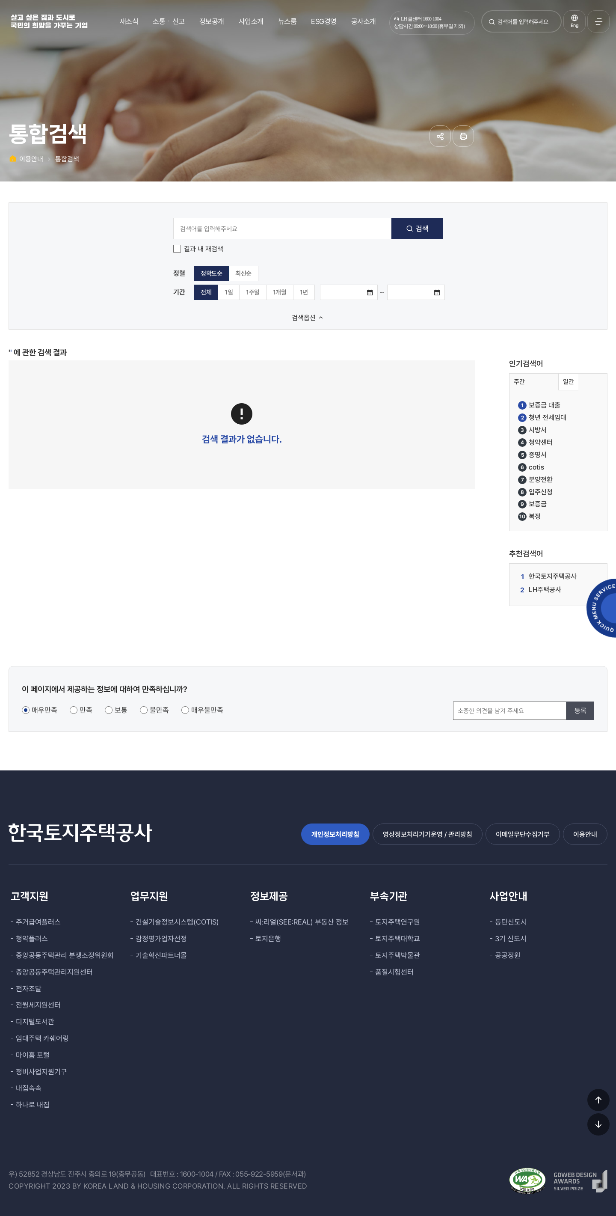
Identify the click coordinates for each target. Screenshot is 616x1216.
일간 (568, 382)
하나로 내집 (33, 1104)
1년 (304, 292)
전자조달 (28, 988)
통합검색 (67, 159)
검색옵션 (308, 317)
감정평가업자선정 (161, 938)
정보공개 (211, 21)
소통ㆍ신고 (169, 21)
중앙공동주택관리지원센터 (54, 972)
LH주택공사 (545, 590)
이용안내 (31, 159)
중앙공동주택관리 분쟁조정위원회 (65, 955)
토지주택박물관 (397, 955)
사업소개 (251, 21)
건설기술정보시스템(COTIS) (177, 922)
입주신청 (535, 492)
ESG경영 (324, 21)
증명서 (532, 455)
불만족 (159, 710)
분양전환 (535, 480)
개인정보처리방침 (335, 834)
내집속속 (28, 1088)
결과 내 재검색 (203, 249)
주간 (519, 382)
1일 (229, 292)
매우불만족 (207, 710)
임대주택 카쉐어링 (42, 1038)
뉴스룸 (287, 21)
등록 (580, 711)
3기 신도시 (511, 938)
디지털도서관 (35, 1021)
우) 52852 (24, 1174)
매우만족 (44, 710)
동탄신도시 (511, 922)
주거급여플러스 (38, 922)
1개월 (280, 292)
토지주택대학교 (397, 938)
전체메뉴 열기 (598, 21)
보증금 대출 (539, 405)
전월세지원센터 (38, 1005)
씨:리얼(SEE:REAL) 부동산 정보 (302, 922)
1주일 (253, 292)
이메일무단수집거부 (523, 834)
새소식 (129, 21)
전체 (206, 292)
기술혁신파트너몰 (161, 955)
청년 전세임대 (542, 417)
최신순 (243, 273)
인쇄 (463, 136)
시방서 (532, 430)
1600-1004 (196, 1174)
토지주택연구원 (397, 922)
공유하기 (440, 136)
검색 (417, 228)
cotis (531, 467)
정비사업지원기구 (41, 1071)
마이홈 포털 (33, 1055)
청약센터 (535, 442)
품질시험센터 (394, 972)
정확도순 (211, 273)
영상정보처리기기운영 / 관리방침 (427, 834)
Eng (574, 25)
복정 (529, 516)
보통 (121, 710)
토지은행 (268, 938)
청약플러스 (32, 938)
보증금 (532, 504)
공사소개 (363, 21)
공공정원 (508, 955)
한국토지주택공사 (553, 576)
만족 (86, 710)
